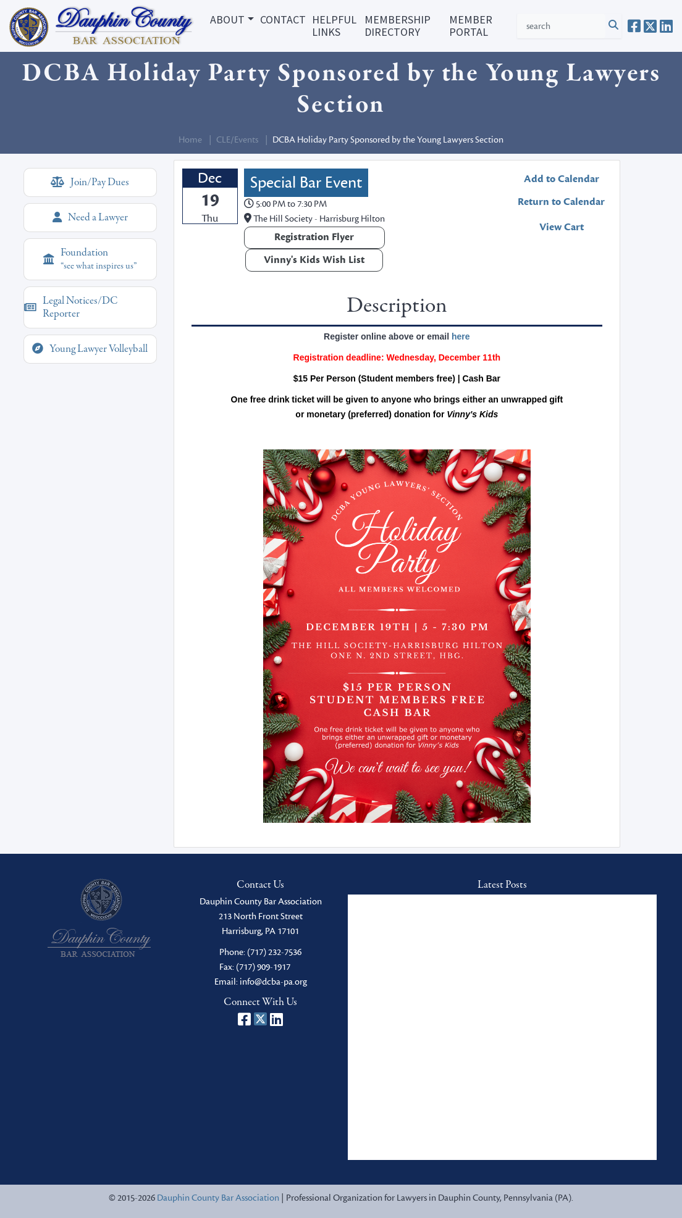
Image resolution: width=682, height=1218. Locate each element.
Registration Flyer (314, 237)
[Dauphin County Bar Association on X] (650, 26)
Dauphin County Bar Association (218, 1198)
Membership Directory (397, 25)
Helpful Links (334, 25)
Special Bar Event (306, 182)
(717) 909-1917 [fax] (263, 967)
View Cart (561, 227)
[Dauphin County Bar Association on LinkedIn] (666, 26)
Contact (283, 19)
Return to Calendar (561, 202)
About (227, 19)
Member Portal (470, 25)
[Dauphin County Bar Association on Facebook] (634, 26)
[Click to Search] (613, 26)
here (461, 336)
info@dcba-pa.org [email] (273, 982)
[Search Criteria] (561, 26)
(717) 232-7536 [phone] (274, 952)
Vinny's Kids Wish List (314, 260)
